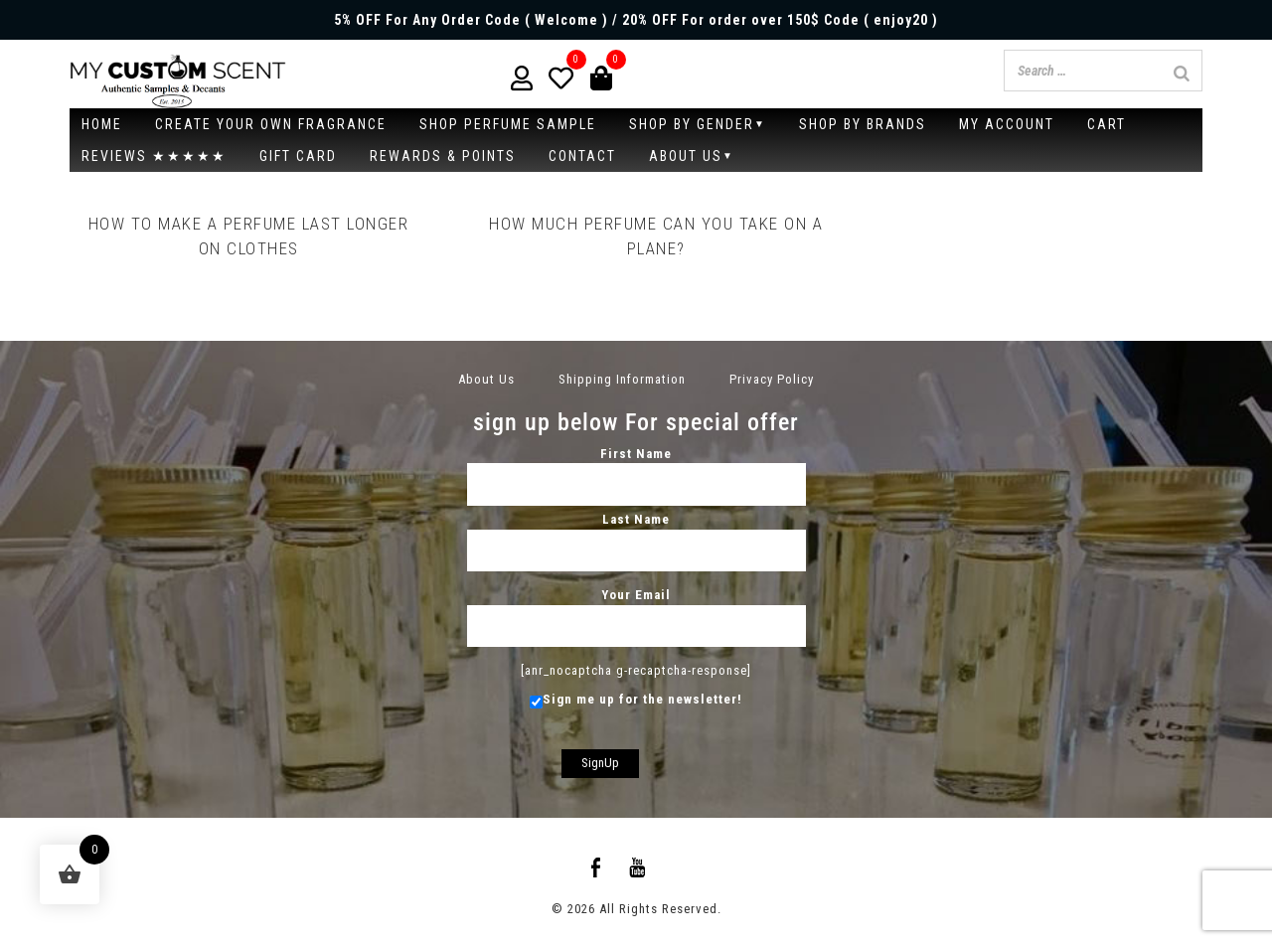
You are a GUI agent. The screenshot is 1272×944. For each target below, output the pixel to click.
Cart (1106, 124)
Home (101, 124)
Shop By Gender (691, 124)
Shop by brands (862, 124)
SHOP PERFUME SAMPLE (507, 124)
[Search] (1181, 73)
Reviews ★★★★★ (154, 156)
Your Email (636, 610)
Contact (582, 156)
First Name (636, 469)
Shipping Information (622, 379)
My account (1006, 124)
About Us (685, 156)
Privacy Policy (771, 379)
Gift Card (298, 156)
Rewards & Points (443, 156)
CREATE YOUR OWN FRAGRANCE (271, 124)
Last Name (636, 534)
